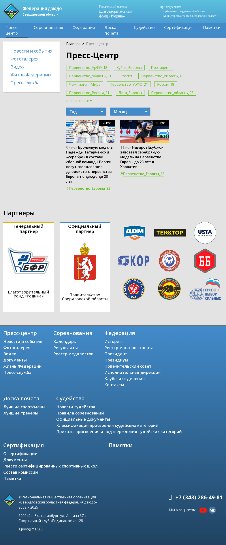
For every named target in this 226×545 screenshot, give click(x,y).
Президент (160, 67)
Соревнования (48, 27)
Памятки (211, 27)
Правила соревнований (80, 413)
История (113, 341)
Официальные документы (83, 419)
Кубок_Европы (129, 67)
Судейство (144, 27)
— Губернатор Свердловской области (182, 11)
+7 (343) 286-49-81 (199, 497)
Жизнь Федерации (30, 75)
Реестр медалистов (73, 353)
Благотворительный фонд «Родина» (115, 11)
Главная (73, 43)
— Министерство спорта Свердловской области (188, 15)
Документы (15, 360)
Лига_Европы (130, 92)
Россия (126, 76)
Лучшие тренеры (20, 413)
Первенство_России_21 (89, 92)
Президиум (116, 360)
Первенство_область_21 (90, 76)
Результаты (65, 347)
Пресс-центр (12, 30)
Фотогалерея (24, 59)
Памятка (12, 478)
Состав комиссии (20, 472)
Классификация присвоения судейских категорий (107, 425)
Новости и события (31, 51)
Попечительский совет (127, 366)
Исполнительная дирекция (132, 372)
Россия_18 (165, 84)
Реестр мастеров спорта (129, 347)
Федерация (84, 27)
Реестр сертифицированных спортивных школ (50, 466)
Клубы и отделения (124, 378)
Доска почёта (111, 30)
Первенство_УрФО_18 (88, 67)
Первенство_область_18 (162, 76)
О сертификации (20, 453)
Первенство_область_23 (172, 92)
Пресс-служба (25, 83)
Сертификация (179, 27)
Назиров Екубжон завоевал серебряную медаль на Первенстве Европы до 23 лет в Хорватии (142, 157)
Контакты (114, 384)
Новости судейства (75, 406)
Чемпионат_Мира (84, 84)
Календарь (64, 341)
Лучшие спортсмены (24, 406)
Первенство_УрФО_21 (129, 84)
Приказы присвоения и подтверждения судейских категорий (119, 431)
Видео (17, 67)
